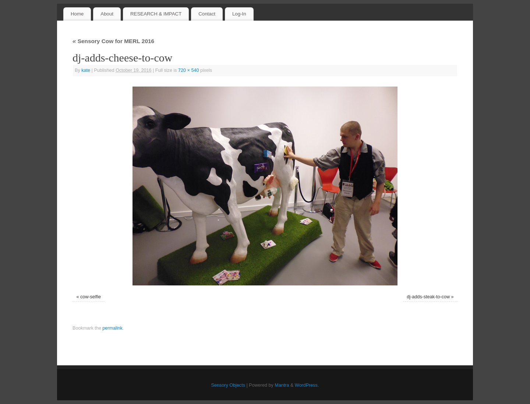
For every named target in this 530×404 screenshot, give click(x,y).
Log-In (239, 14)
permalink (112, 328)
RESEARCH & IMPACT (155, 14)
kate (85, 70)
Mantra (282, 385)
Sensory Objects (228, 385)
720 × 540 (188, 70)
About (106, 14)
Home (77, 14)
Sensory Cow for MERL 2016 (113, 41)
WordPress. (307, 385)
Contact (206, 14)
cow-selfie (90, 296)
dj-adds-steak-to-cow (428, 296)
